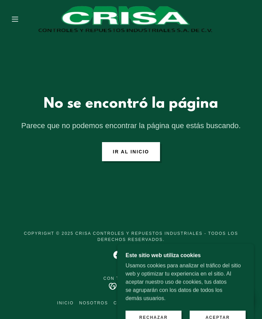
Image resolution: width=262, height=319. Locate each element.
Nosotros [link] (93, 303)
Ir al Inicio (131, 151)
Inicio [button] (65, 303)
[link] (125, 19)
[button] (15, 19)
